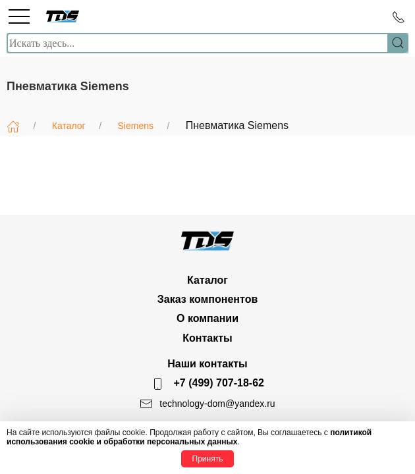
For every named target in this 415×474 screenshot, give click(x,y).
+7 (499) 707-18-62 (219, 382)
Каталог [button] (207, 280)
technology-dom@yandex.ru (217, 403)
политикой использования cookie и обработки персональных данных (189, 437)
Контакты (207, 338)
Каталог (69, 125)
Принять (207, 458)
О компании (207, 318)
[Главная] (13, 126)
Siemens (135, 125)
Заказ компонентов (207, 299)
